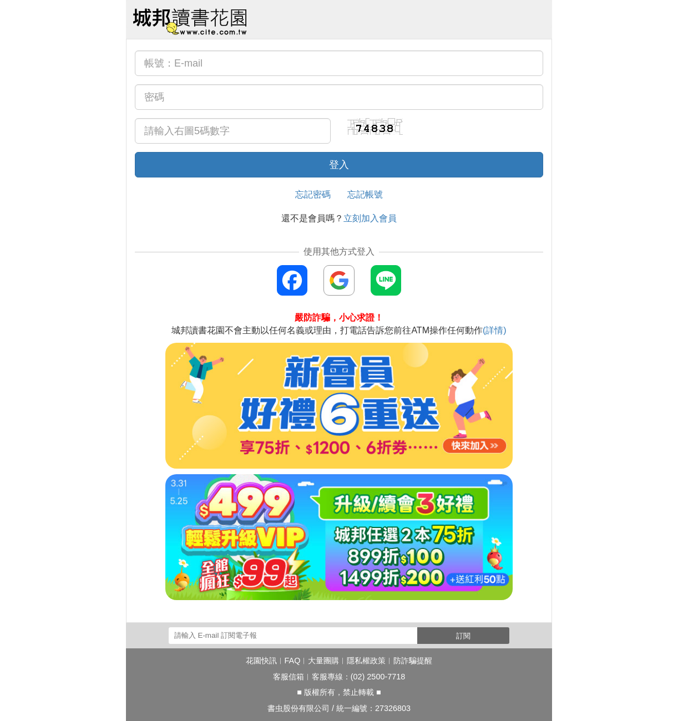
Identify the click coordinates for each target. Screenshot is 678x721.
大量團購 (323, 660)
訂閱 (463, 636)
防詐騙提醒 (412, 660)
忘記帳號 (365, 194)
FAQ (293, 660)
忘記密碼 (313, 194)
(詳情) (495, 330)
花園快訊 (261, 660)
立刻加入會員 (370, 218)
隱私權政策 (366, 660)
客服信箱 (288, 676)
